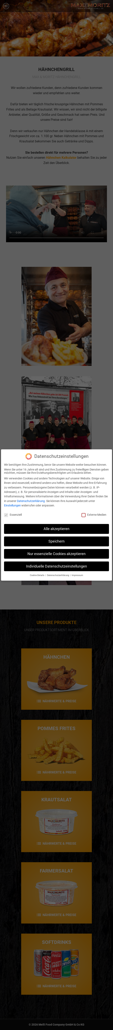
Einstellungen (12, 505)
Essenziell (13, 514)
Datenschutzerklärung (31, 501)
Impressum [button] (77, 575)
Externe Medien (94, 514)
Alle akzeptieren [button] (56, 529)
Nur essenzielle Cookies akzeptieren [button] (56, 554)
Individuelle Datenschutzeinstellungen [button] (56, 566)
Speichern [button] (56, 541)
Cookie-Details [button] (37, 575)
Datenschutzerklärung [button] (58, 575)
